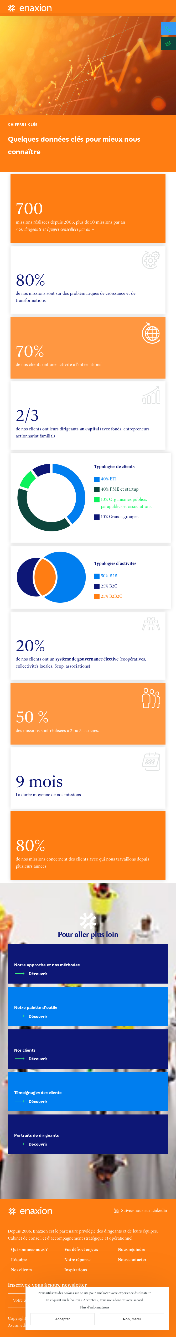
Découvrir (38, 973)
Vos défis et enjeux (81, 1249)
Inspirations (75, 1270)
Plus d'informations (94, 1307)
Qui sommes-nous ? (29, 1249)
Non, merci (132, 1319)
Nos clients (21, 1270)
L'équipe (19, 1259)
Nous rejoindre (131, 1249)
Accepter (62, 1319)
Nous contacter (132, 1259)
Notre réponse (77, 1259)
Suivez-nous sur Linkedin (144, 1210)
